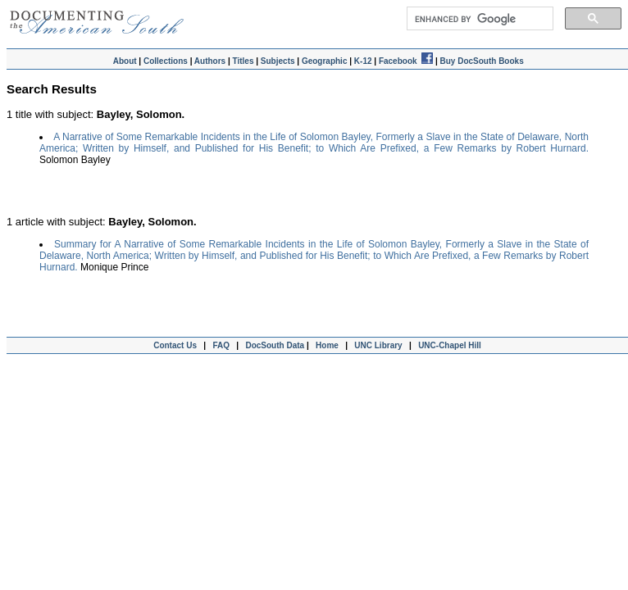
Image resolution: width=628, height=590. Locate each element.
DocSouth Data (274, 345)
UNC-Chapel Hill (451, 345)
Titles (243, 61)
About (125, 61)
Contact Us (173, 345)
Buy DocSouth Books (481, 61)
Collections (165, 61)
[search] (479, 18)
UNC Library (378, 345)
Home (327, 345)
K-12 (363, 61)
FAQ (221, 345)
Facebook (406, 61)
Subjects (278, 61)
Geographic (325, 61)
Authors (209, 61)
